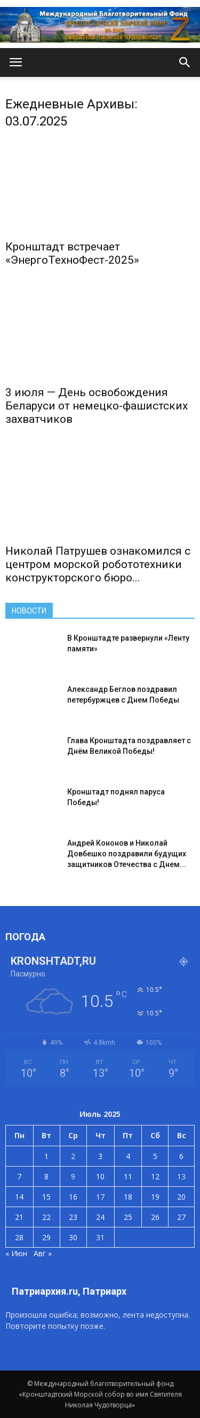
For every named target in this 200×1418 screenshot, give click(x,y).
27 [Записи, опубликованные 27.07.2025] (181, 1217)
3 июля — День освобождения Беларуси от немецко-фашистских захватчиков (96, 406)
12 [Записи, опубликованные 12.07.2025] (155, 1176)
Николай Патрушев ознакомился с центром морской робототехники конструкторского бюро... (97, 564)
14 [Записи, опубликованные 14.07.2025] (19, 1197)
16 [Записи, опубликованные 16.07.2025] (73, 1197)
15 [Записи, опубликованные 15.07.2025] (46, 1197)
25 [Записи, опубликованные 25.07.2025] (128, 1217)
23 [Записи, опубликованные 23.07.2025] (73, 1217)
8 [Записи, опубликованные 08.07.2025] (46, 1176)
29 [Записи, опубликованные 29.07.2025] (46, 1237)
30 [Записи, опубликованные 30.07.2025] (73, 1237)
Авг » (43, 1253)
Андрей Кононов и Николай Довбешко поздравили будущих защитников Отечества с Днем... (126, 854)
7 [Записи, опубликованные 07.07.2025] (19, 1176)
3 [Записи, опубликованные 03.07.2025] (100, 1156)
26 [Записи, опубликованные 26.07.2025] (155, 1217)
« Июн (16, 1253)
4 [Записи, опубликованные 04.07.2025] (128, 1156)
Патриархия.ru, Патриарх (69, 1291)
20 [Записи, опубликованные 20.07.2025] (181, 1197)
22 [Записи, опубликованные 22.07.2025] (46, 1217)
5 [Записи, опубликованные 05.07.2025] (155, 1156)
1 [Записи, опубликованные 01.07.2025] (46, 1156)
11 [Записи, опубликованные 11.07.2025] (128, 1176)
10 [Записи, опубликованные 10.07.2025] (100, 1176)
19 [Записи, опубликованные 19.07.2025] (155, 1197)
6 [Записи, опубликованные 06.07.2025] (181, 1156)
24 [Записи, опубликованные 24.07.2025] (100, 1217)
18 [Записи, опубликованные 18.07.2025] (128, 1197)
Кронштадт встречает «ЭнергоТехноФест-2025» (72, 253)
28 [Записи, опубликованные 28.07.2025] (19, 1237)
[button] (185, 62)
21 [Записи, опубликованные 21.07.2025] (19, 1217)
